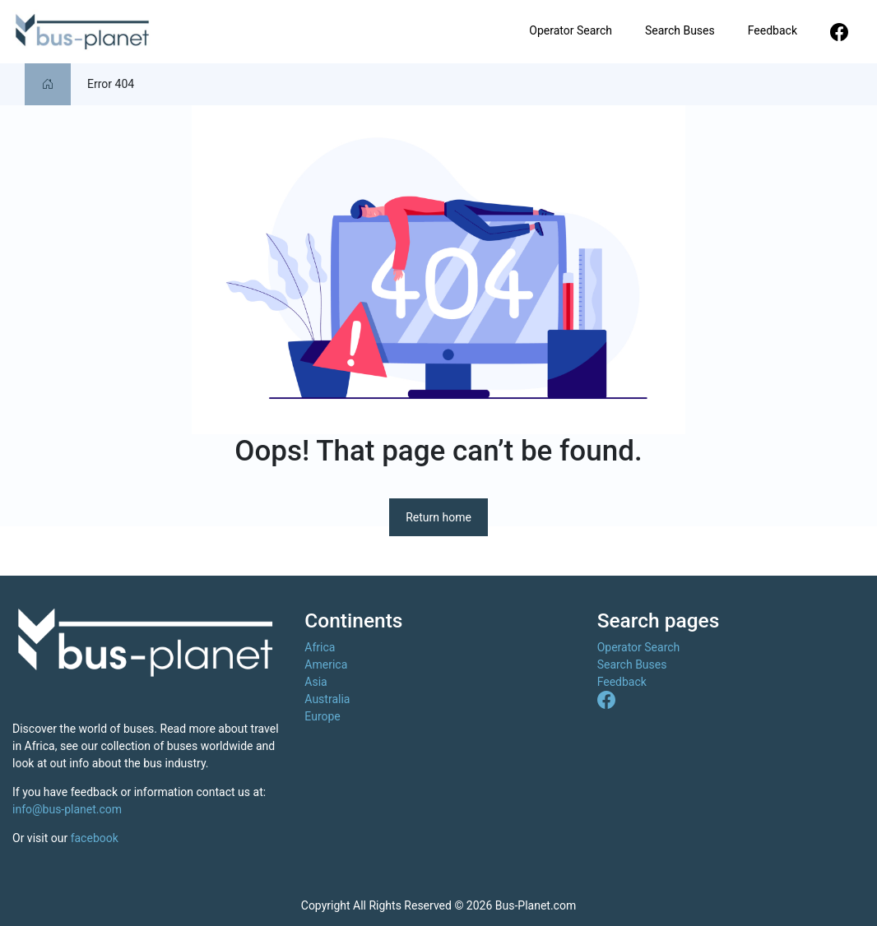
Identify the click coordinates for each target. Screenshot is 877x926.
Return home (438, 517)
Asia (315, 681)
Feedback (772, 30)
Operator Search (570, 30)
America (325, 664)
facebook (94, 838)
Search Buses (680, 30)
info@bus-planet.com (67, 809)
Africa (319, 647)
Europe (322, 716)
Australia (327, 699)
